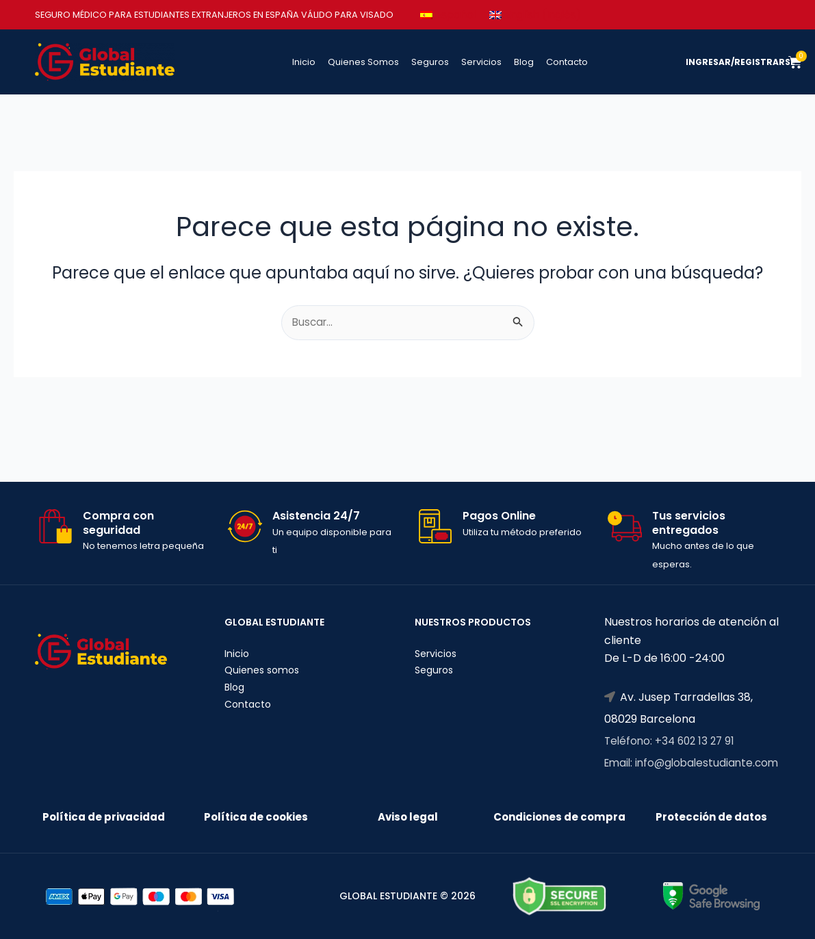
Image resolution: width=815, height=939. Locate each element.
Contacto (567, 61)
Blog (524, 61)
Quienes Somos (363, 61)
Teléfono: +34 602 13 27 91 (672, 702)
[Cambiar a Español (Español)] (449, 15)
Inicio (303, 61)
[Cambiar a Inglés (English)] (541, 15)
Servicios (481, 61)
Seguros (430, 61)
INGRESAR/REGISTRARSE (742, 62)
